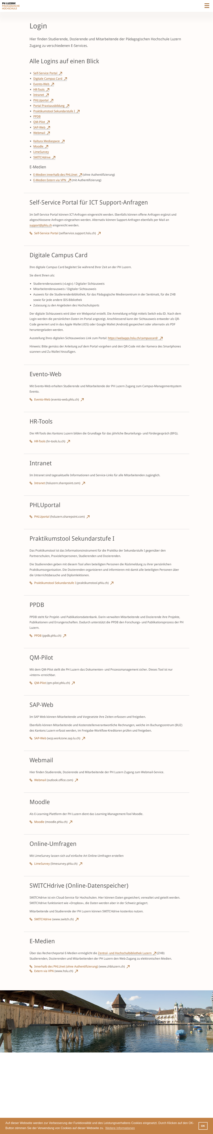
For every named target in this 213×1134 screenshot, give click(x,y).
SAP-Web (39, 127)
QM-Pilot (39, 122)
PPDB (37, 116)
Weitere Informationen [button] (120, 1128)
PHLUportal (41, 100)
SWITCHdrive (42, 157)
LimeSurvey (41, 152)
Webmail (39, 133)
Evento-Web (41, 84)
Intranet (38, 95)
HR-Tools (39, 89)
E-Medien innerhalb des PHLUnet (55, 174)
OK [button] (203, 1125)
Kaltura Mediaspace (46, 141)
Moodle (38, 146)
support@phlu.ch (41, 225)
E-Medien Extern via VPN (49, 180)
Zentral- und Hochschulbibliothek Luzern (125, 953)
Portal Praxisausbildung (48, 106)
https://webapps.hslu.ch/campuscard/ (133, 338)
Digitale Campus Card (47, 78)
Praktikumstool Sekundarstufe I (54, 111)
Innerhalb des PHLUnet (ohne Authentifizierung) (79, 966)
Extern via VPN (53, 971)
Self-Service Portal (45, 73)
